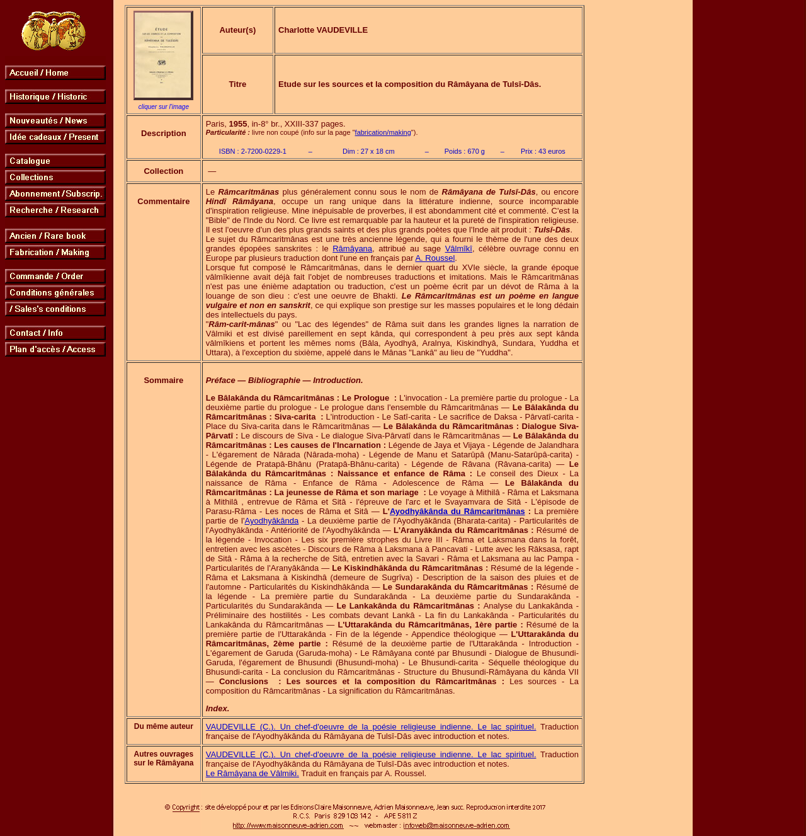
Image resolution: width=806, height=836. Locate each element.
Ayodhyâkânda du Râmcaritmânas (457, 511)
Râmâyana (352, 248)
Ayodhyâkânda (272, 520)
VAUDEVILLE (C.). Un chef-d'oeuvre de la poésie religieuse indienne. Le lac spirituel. (371, 726)
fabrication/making (383, 132)
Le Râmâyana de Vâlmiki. (252, 773)
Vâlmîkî (458, 248)
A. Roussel (435, 258)
